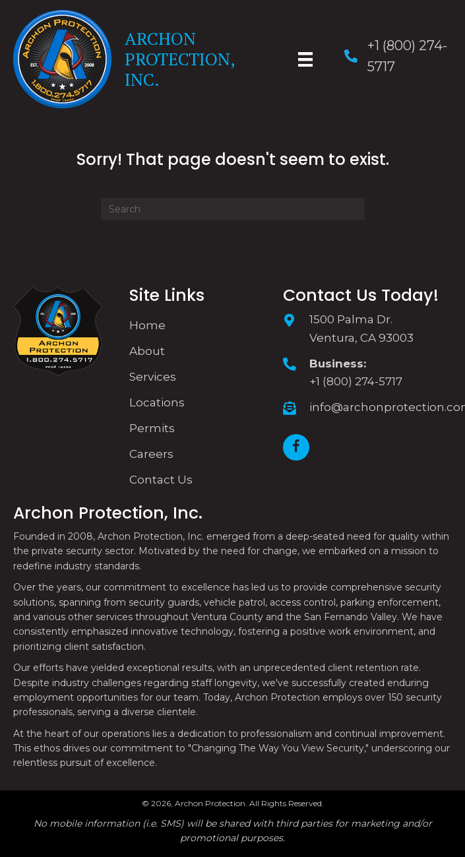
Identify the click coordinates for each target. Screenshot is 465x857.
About (147, 351)
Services (152, 376)
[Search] (233, 209)
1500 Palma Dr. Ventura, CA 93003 (361, 328)
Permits (152, 428)
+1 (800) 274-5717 (355, 381)
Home (147, 325)
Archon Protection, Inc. (179, 58)
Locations (157, 402)
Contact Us (161, 479)
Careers (151, 453)
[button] (296, 447)
